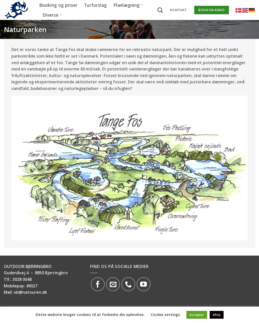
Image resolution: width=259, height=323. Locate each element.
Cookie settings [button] (165, 314)
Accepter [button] (196, 314)
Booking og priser (58, 5)
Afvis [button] (217, 314)
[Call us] (128, 284)
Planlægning (128, 5)
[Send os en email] (113, 284)
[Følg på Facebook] (98, 284)
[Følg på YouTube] (143, 284)
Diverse (52, 15)
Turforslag (95, 5)
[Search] (160, 10)
